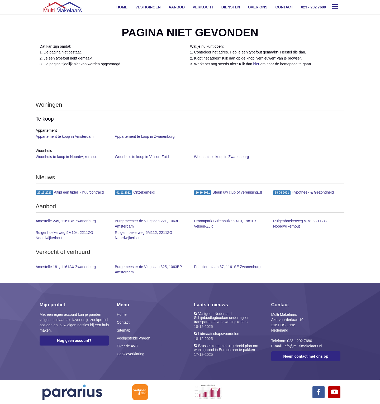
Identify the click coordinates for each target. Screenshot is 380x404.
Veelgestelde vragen (133, 338)
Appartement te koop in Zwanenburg (144, 136)
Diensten (230, 7)
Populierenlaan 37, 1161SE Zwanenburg (227, 267)
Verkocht (203, 7)
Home (121, 7)
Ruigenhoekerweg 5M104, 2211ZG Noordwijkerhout (64, 235)
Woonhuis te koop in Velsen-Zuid (142, 157)
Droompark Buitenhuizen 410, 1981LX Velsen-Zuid (225, 223)
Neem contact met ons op (305, 356)
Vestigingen (148, 7)
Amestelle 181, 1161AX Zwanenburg (66, 267)
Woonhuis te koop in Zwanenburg (221, 157)
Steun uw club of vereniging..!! (228, 192)
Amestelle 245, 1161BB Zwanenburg (66, 221)
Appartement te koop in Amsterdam (64, 136)
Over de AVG (127, 346)
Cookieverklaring (130, 354)
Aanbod (177, 7)
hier (256, 64)
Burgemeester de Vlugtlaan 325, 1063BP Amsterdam (148, 269)
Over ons (257, 7)
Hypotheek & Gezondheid (303, 192)
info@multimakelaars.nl (303, 346)
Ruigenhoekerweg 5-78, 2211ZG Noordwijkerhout (300, 223)
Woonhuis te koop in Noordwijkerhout (66, 157)
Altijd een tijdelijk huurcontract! (70, 192)
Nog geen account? (74, 340)
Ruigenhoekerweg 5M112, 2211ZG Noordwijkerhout (143, 235)
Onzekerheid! (135, 192)
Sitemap (123, 330)
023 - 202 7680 (313, 7)
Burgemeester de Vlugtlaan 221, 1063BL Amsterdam (148, 223)
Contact (284, 7)
